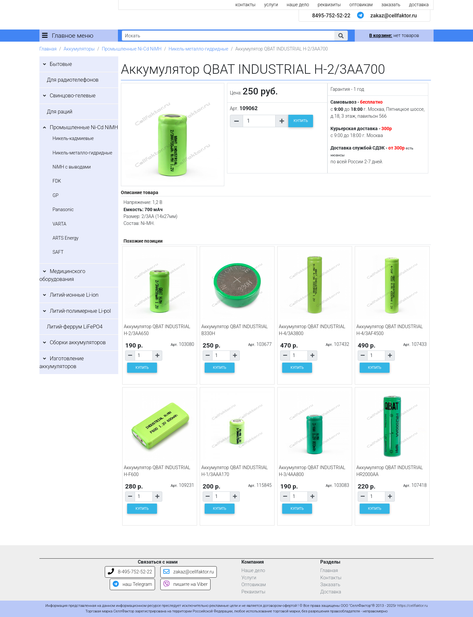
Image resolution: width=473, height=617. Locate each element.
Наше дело (253, 570)
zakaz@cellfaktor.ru (393, 15)
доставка (419, 4)
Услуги (248, 578)
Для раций (59, 112)
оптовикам (361, 4)
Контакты (331, 578)
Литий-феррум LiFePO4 (74, 327)
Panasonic (63, 209)
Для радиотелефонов (73, 80)
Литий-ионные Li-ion (74, 295)
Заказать (330, 584)
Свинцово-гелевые (72, 95)
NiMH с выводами (72, 166)
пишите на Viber (185, 584)
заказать (390, 4)
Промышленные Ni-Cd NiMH (132, 48)
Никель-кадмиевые (73, 138)
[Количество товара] (259, 121)
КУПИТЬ (301, 121)
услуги (271, 4)
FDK (57, 181)
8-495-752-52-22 (130, 572)
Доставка (330, 592)
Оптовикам (253, 584)
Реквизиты (253, 592)
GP (55, 195)
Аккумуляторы (79, 48)
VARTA (59, 224)
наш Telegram (132, 584)
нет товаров (394, 35)
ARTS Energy (66, 238)
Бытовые (61, 64)
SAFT (58, 252)
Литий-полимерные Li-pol (80, 311)
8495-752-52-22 (331, 15)
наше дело (298, 4)
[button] (341, 35)
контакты (246, 4)
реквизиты (329, 4)
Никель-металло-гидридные (198, 48)
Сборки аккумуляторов (78, 342)
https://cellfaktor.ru (412, 606)
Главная (47, 48)
